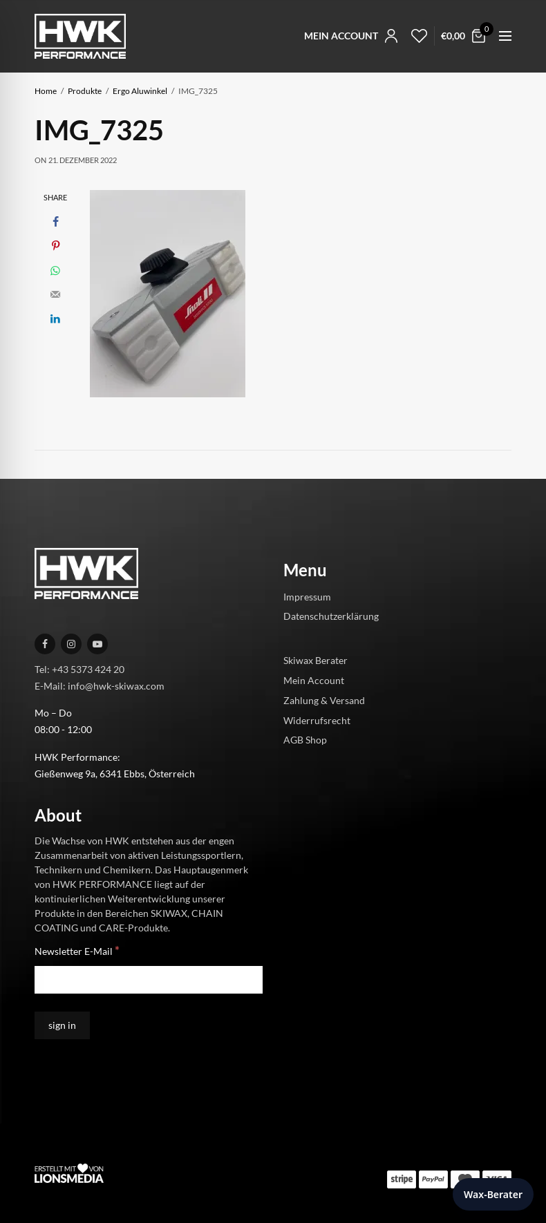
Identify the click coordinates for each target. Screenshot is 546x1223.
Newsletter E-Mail (77, 950)
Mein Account (313, 680)
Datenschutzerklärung (331, 616)
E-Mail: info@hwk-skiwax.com (99, 685)
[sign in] (62, 1025)
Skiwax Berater (315, 660)
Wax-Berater (493, 1194)
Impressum (307, 596)
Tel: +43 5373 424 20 (79, 668)
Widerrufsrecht (316, 720)
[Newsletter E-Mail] (149, 980)
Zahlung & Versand (324, 699)
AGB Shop (305, 740)
